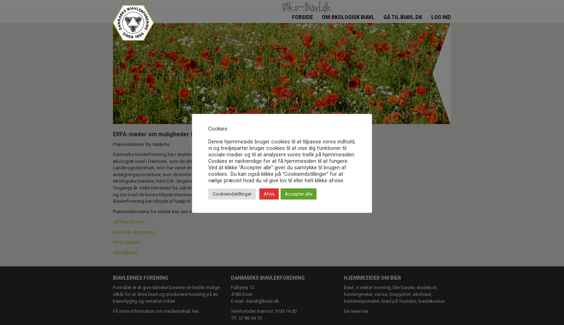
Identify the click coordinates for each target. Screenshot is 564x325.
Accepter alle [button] (298, 194)
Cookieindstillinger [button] (232, 194)
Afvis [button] (269, 194)
